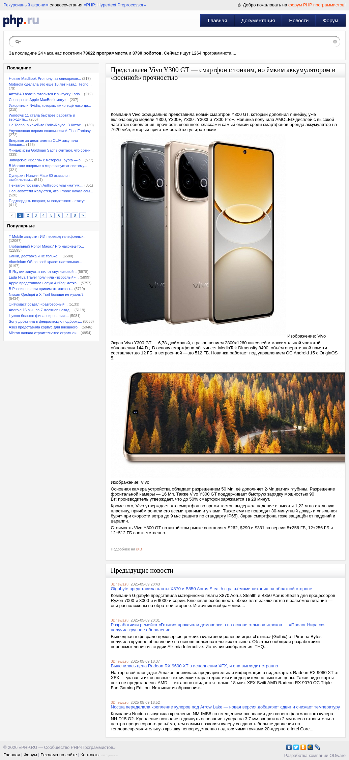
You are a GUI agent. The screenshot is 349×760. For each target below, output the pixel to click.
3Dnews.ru (120, 584)
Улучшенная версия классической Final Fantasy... (51, 131)
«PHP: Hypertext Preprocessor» (115, 4)
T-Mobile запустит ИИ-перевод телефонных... (47, 236)
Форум (330, 20)
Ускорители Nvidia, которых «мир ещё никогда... (50, 105)
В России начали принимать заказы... (41, 289)
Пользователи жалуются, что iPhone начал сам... (51, 191)
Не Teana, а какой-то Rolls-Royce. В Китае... (46, 125)
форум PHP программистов (316, 4)
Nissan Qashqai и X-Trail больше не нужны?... (48, 294)
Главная (217, 20)
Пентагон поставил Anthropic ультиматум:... (46, 185)
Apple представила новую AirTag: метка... (44, 283)
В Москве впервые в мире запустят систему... (48, 166)
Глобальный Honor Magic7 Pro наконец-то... (46, 246)
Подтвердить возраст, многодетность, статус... (48, 201)
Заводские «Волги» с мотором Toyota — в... (46, 160)
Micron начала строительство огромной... (44, 333)
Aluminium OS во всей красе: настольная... (45, 262)
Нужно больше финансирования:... (39, 316)
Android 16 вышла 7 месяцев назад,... (41, 310)
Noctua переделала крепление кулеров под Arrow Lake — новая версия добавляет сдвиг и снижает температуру (225, 706)
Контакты (90, 754)
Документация (258, 20)
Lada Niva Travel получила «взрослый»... (44, 277)
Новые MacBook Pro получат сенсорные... (45, 78)
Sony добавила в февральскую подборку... (45, 321)
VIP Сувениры (109, 755)
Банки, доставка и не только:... (35, 256)
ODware (337, 755)
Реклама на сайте (58, 754)
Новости (299, 20)
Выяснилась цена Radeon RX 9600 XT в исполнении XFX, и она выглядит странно (194, 665)
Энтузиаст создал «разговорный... (38, 304)
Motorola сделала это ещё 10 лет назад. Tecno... (50, 84)
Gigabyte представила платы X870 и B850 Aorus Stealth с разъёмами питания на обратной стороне (211, 588)
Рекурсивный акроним (26, 4)
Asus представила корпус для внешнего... (45, 327)
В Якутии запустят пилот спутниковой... (43, 272)
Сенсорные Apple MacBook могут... (38, 100)
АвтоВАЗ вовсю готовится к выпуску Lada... (46, 94)
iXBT (140, 549)
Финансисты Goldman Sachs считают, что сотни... (51, 150)
